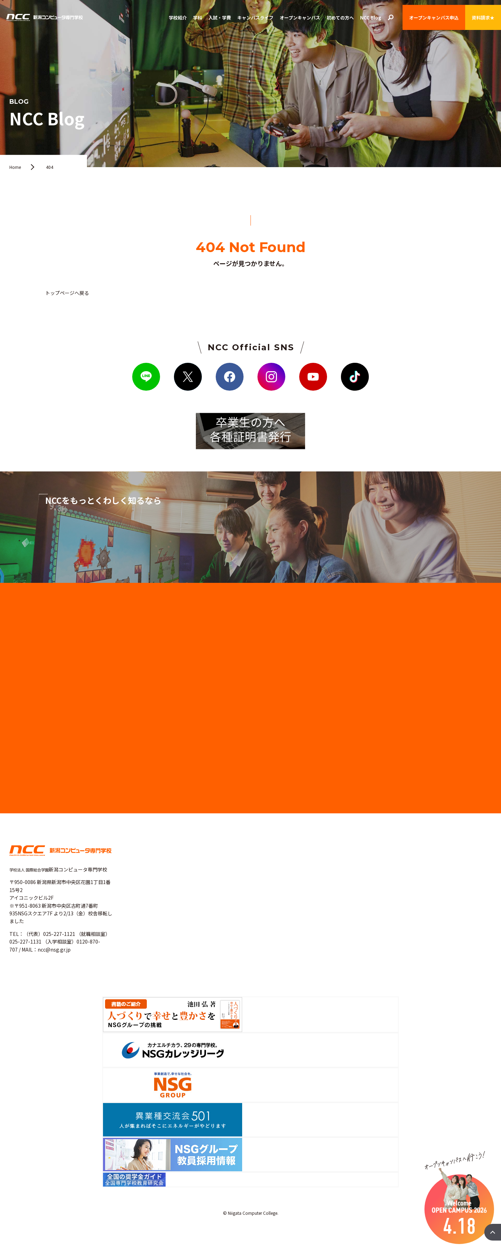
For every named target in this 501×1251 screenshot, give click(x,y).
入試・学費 (219, 17)
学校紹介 (178, 17)
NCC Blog (370, 17)
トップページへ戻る (67, 292)
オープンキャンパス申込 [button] (434, 17)
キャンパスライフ (255, 17)
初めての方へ (340, 17)
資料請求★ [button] (483, 17)
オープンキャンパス (300, 17)
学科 (197, 17)
